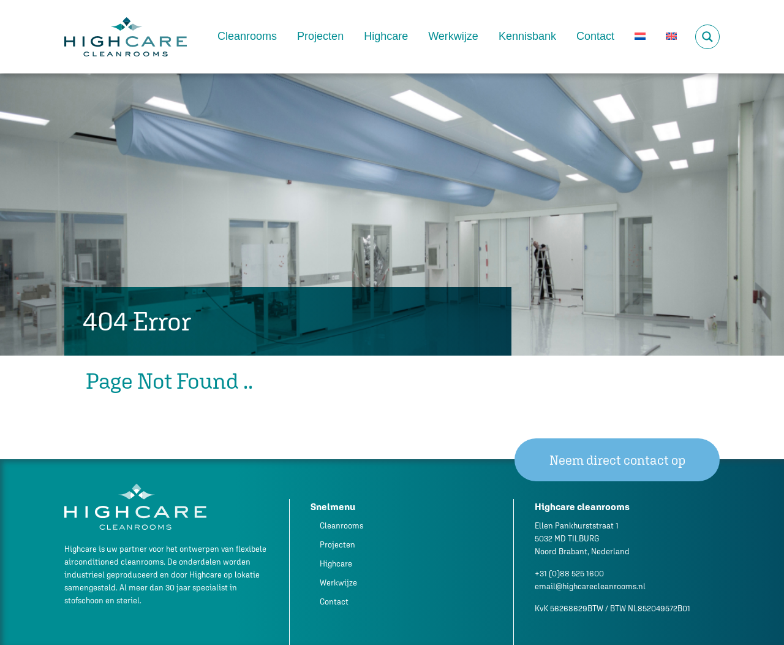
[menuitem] (640, 36)
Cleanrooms (247, 36)
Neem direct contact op (617, 460)
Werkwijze (453, 36)
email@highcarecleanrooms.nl (590, 586)
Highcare (386, 36)
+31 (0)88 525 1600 (569, 573)
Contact (595, 36)
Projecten (320, 36)
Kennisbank (527, 36)
